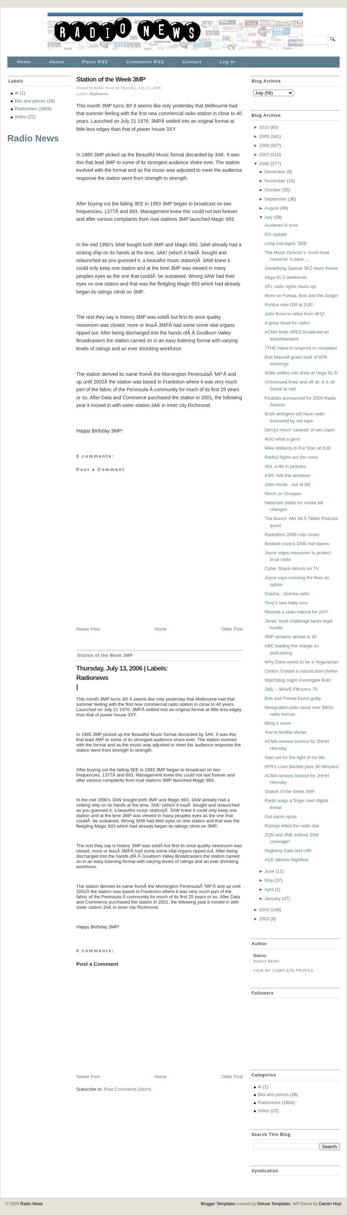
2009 (264, 136)
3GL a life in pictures (285, 466)
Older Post (232, 629)
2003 (264, 918)
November (274, 180)
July (268, 217)
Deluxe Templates (273, 1203)
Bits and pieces (30, 101)
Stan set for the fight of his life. (295, 757)
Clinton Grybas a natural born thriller (301, 671)
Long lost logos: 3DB (285, 243)
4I (17, 93)
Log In (227, 61)
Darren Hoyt (330, 1203)
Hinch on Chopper (282, 493)
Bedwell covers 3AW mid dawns (296, 543)
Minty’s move (277, 723)
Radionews (26, 108)
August (271, 208)
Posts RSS (95, 61)
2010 (264, 127)
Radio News (33, 138)
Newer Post (88, 629)
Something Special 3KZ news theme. (301, 268)
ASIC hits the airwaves (287, 475)
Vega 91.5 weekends (285, 277)
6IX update (275, 234)
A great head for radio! (287, 322)
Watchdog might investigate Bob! (297, 680)
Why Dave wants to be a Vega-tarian (301, 662)
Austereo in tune (281, 225)
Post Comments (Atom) (127, 1089)
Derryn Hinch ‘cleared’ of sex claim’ (299, 430)
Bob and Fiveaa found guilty (292, 698)
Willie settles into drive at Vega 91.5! (301, 372)
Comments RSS (145, 61)
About (56, 61)
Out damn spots (280, 816)
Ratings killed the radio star (291, 825)
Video (20, 116)
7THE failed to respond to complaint (300, 348)
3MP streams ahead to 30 (290, 636)
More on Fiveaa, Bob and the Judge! (301, 295)
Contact (191, 61)
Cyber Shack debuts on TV (291, 568)
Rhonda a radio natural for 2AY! (296, 611)
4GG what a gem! (282, 439)
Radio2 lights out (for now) (291, 457)
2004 (264, 909)
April (269, 889)
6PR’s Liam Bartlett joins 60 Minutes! (301, 766)
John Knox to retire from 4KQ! (294, 313)
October (272, 189)
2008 (264, 145)
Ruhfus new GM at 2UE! (288, 304)
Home (24, 61)
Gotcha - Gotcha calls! (287, 593)
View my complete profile (283, 970)
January (272, 898)
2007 (264, 154)
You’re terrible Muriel (285, 732)
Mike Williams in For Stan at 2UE (297, 448)
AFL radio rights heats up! (290, 286)
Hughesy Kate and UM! (287, 850)
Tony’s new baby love (285, 602)
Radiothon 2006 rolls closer (292, 534)
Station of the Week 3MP (110, 79)
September (275, 199)
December (274, 171)
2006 (264, 163)
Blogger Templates (218, 1203)
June (269, 871)
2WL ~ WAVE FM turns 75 (290, 689)
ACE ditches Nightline (286, 859)
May (268, 880)
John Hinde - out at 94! (287, 484)
